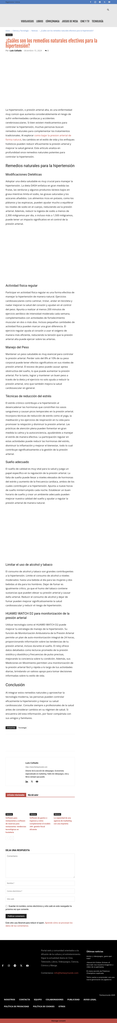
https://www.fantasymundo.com (36, 767)
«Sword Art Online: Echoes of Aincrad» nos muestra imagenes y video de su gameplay (99, 962)
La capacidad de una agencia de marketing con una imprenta (63, 821)
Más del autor (33, 795)
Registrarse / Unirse (13, 2)
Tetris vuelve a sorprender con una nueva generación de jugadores (100, 976)
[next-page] (12, 838)
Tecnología (97, 21)
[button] (108, 9)
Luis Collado (16, 50)
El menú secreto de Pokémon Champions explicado (98, 969)
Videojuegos (27, 21)
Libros (39, 21)
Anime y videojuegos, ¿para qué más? (101, 956)
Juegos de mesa (70, 21)
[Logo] (18, 10)
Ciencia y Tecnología (21, 30)
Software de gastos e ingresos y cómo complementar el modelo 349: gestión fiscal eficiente (40, 824)
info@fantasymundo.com (66, 973)
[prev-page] (7, 838)
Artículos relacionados (15, 795)
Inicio (8, 30)
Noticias (34, 30)
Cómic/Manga (52, 21)
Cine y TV (84, 21)
